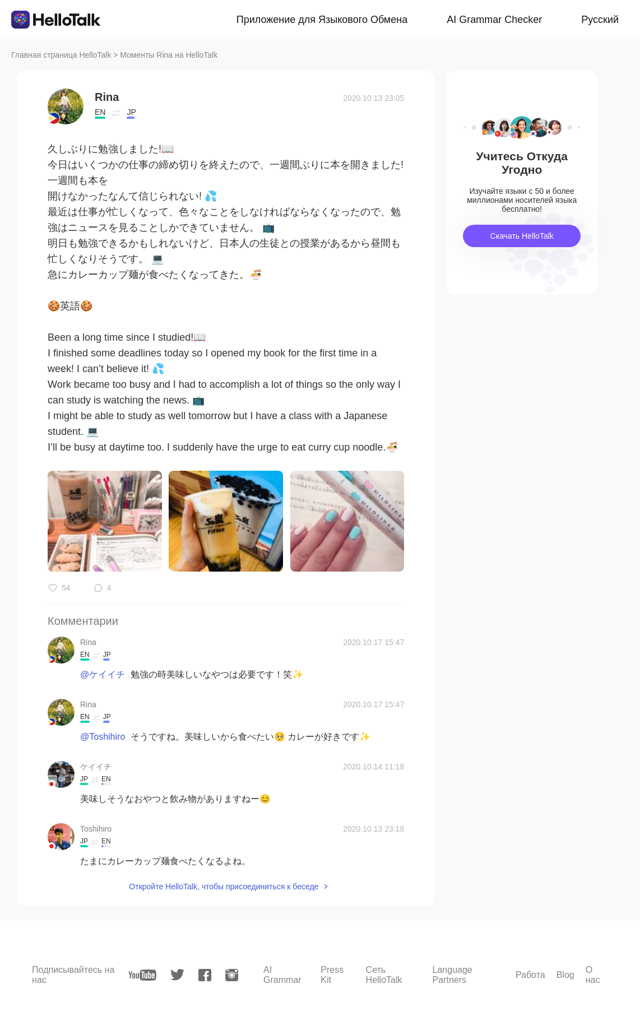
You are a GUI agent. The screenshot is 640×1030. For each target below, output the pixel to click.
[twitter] (177, 975)
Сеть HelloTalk (384, 975)
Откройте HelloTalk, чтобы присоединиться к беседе (223, 886)
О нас (593, 975)
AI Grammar (282, 975)
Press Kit (332, 975)
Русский (600, 19)
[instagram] (231, 975)
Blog (565, 975)
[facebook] (204, 975)
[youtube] (142, 975)
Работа (530, 975)
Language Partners (452, 975)
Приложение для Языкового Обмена (321, 19)
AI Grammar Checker (494, 19)
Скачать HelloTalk (522, 235)
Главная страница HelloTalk (61, 54)
